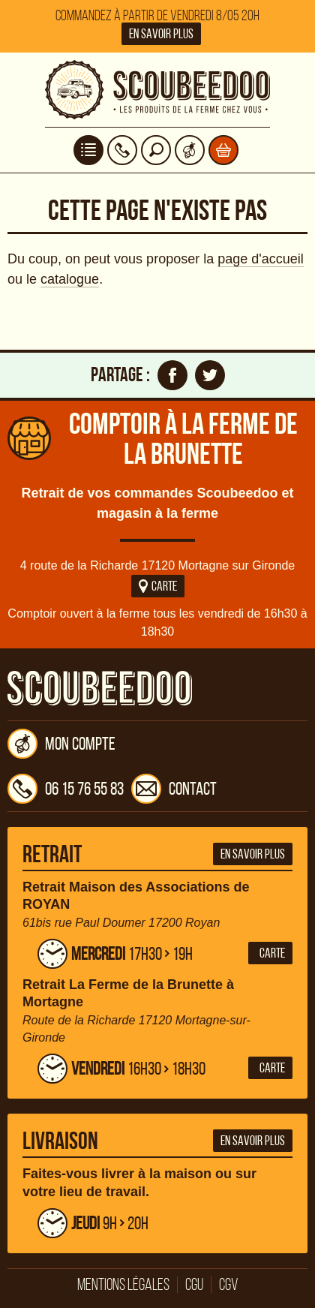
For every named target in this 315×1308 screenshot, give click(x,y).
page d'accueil (261, 258)
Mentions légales (123, 1284)
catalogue (69, 279)
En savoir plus (161, 33)
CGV (228, 1284)
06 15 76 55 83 (66, 789)
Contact (174, 789)
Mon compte (62, 744)
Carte (158, 586)
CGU (194, 1284)
